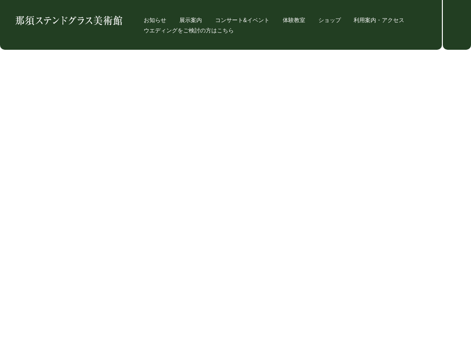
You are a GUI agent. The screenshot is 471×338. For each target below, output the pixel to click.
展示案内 (190, 20)
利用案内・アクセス (379, 20)
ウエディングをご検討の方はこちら (189, 31)
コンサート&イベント (242, 20)
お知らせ (155, 20)
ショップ (329, 20)
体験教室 (294, 20)
